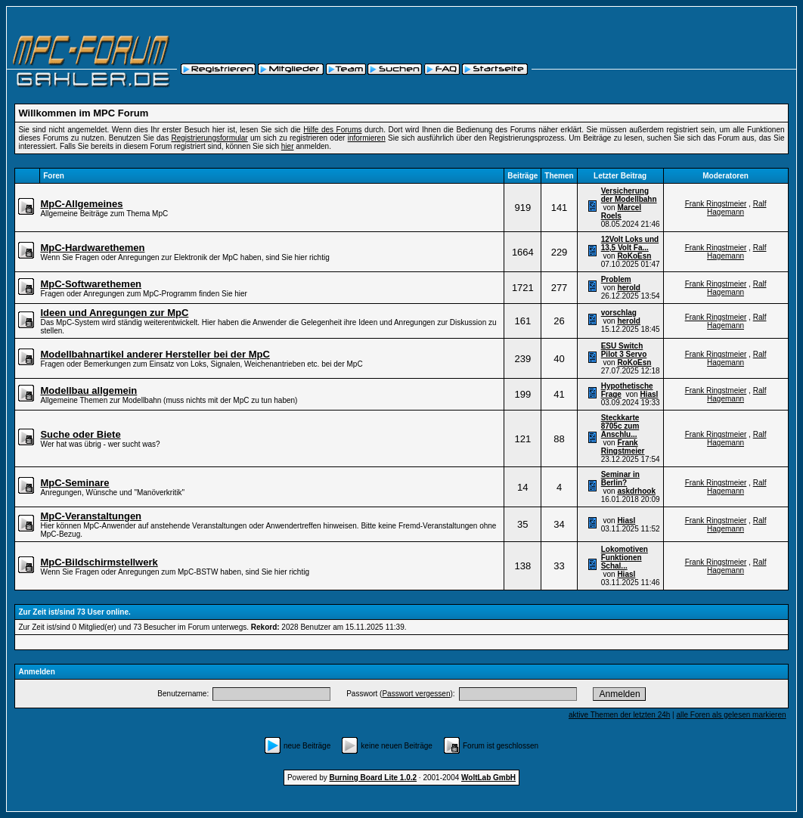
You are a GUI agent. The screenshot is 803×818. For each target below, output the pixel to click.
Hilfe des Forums (332, 129)
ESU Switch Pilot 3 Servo (624, 350)
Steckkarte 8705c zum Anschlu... (620, 426)
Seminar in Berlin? (620, 478)
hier (287, 146)
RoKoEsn (634, 256)
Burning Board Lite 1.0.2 (373, 777)
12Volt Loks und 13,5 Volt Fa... (630, 243)
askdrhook (636, 491)
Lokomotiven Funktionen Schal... (624, 557)
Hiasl (649, 394)
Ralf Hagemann (736, 208)
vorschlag (619, 312)
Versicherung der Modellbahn (629, 195)
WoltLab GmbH (488, 777)
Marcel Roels (621, 211)
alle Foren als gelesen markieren (731, 715)
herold (628, 288)
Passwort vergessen (416, 693)
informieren (367, 138)
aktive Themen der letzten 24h (619, 715)
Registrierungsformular (209, 138)
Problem (616, 279)
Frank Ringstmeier (716, 204)
